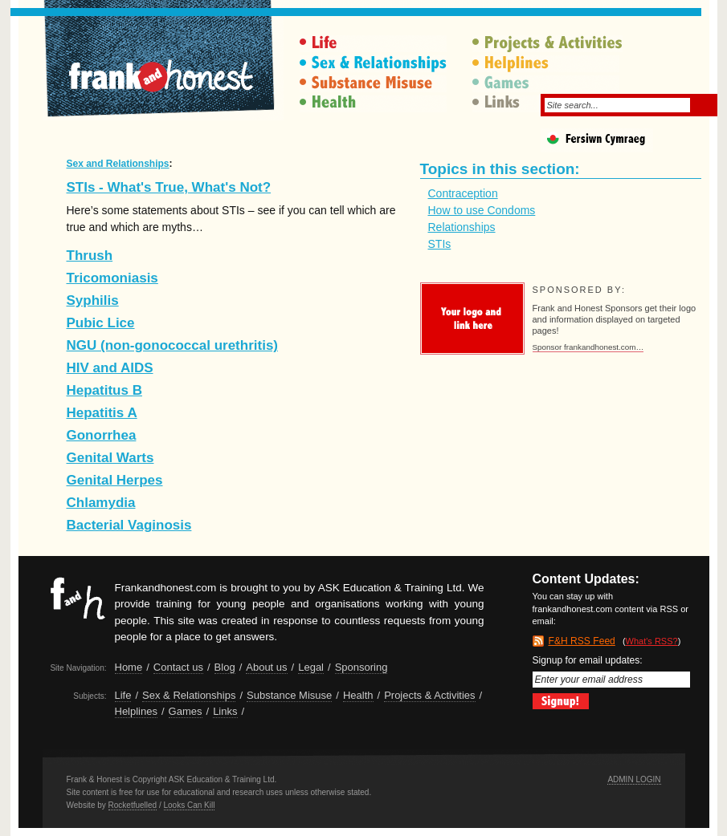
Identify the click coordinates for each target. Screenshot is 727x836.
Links (225, 711)
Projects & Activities (547, 43)
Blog (224, 667)
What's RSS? (652, 641)
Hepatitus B (104, 390)
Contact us (178, 667)
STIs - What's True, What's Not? (169, 187)
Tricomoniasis (112, 278)
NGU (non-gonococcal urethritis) (173, 345)
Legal (311, 667)
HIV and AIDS (110, 367)
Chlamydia (101, 502)
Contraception (463, 193)
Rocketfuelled (132, 805)
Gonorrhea (102, 435)
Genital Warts (110, 457)
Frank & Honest (163, 68)
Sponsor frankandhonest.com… (588, 347)
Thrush (90, 255)
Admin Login (633, 779)
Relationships (462, 227)
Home (129, 667)
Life (375, 43)
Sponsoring (361, 667)
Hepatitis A (102, 412)
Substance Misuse (375, 83)
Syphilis (93, 300)
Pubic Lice (101, 323)
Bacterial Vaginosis (129, 525)
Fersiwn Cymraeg (625, 142)
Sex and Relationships (118, 163)
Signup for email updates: (611, 671)
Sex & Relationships (375, 63)
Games (547, 83)
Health (375, 103)
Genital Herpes (115, 480)
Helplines (547, 63)
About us (266, 667)
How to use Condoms (482, 210)
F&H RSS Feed (582, 641)
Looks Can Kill (189, 805)
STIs (439, 243)
